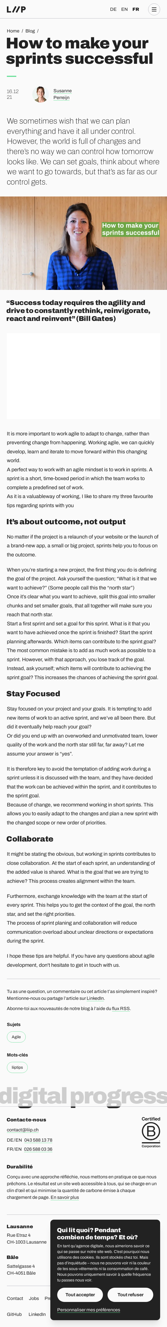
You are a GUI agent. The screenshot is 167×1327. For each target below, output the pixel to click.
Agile (16, 1037)
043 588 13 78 (38, 1140)
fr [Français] (135, 9)
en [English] (124, 9)
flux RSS (121, 1008)
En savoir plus (65, 1197)
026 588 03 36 (38, 1149)
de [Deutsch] (113, 9)
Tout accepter (80, 1294)
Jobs (34, 1298)
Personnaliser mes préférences (88, 1309)
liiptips (17, 1067)
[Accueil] (16, 9)
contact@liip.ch (23, 1129)
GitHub (14, 1314)
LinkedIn (95, 998)
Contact (15, 1298)
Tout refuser (131, 1294)
